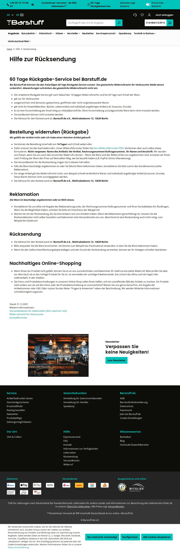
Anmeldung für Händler (75, 402)
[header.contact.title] (135, 15)
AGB (122, 398)
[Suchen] (118, 22)
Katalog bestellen (16, 410)
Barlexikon (125, 436)
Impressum (126, 410)
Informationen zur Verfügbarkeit (80, 448)
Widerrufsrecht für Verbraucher (26, 314)
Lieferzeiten (69, 452)
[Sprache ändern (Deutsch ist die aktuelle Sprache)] (11, 15)
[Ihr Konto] (149, 15)
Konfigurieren (130, 537)
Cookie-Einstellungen (131, 418)
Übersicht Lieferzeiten (78, 506)
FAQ (65, 440)
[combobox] (91, 22)
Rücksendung (70, 456)
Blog (122, 440)
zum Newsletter (116, 360)
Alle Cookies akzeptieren (157, 537)
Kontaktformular (18, 317)
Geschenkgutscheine (18, 402)
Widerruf (68, 464)
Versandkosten (71, 460)
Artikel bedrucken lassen (20, 398)
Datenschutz (126, 406)
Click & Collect (14, 436)
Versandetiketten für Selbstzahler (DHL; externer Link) (38, 310)
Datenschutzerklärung (18, 547)
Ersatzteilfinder (15, 406)
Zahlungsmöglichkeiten (19, 422)
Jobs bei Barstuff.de (130, 414)
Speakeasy (69, 406)
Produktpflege (14, 418)
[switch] (148, 4)
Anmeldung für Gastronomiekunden (82, 398)
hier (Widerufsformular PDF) (109, 148)
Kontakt (67, 444)
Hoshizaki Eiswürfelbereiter (134, 444)
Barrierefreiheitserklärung (134, 402)
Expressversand (71, 436)
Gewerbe (128, 4)
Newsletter (12, 414)
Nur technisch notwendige (102, 537)
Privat (158, 4)
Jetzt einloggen (164, 15)
